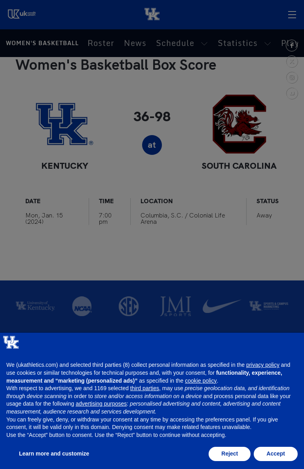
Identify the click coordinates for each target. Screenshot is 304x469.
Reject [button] (229, 453)
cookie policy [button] (201, 380)
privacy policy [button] (262, 365)
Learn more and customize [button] (54, 453)
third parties (144, 388)
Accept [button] (275, 453)
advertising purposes (101, 403)
